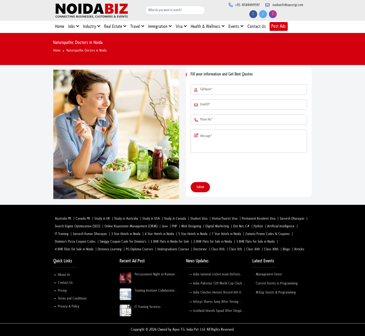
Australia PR (63, 218)
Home (59, 27)
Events (236, 27)
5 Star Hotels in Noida (193, 234)
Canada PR (83, 218)
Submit (200, 187)
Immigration (160, 27)
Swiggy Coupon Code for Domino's (123, 241)
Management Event (269, 274)
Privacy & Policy (68, 306)
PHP (174, 226)
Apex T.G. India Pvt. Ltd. (189, 329)
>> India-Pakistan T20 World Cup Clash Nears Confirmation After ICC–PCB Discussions (215, 284)
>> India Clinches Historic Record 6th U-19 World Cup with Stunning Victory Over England (216, 293)
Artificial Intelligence (281, 226)
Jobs (73, 27)
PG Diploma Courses (139, 249)
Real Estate (115, 27)
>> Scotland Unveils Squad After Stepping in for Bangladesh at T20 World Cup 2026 (217, 311)
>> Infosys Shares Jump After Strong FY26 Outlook (213, 302)
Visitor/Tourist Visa (225, 218)
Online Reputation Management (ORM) (131, 226)
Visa (181, 27)
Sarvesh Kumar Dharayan (90, 234)
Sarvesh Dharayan (292, 218)
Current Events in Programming (277, 283)
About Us (64, 275)
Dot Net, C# (241, 226)
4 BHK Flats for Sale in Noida (74, 249)
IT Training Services (148, 307)
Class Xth (235, 249)
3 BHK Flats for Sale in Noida (255, 241)
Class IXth (218, 249)
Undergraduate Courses (173, 249)
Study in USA (151, 218)
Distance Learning (110, 249)
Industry (92, 27)
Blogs (286, 249)
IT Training (62, 234)
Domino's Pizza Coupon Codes (75, 241)
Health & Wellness (208, 27)
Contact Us (256, 27)
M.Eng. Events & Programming (276, 292)
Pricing (62, 290)
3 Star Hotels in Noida (126, 234)
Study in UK (102, 218)
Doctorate (200, 249)
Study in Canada (175, 218)
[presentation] (226, 168)
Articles (299, 249)
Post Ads (278, 26)
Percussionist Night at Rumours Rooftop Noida (155, 275)
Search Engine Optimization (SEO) (77, 226)
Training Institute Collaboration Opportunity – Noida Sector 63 (156, 291)
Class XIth (253, 249)
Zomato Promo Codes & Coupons (267, 234)
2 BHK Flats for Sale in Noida (212, 241)
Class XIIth (271, 249)
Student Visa (199, 218)
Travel (137, 27)
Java (165, 226)
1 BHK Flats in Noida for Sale (170, 241)
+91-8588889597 (247, 5)
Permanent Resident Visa (259, 218)
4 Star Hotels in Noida (159, 234)
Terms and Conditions (72, 298)
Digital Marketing (217, 226)
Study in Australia (126, 218)
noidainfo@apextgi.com (288, 5)
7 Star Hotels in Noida (226, 234)
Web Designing (191, 226)
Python (258, 226)
